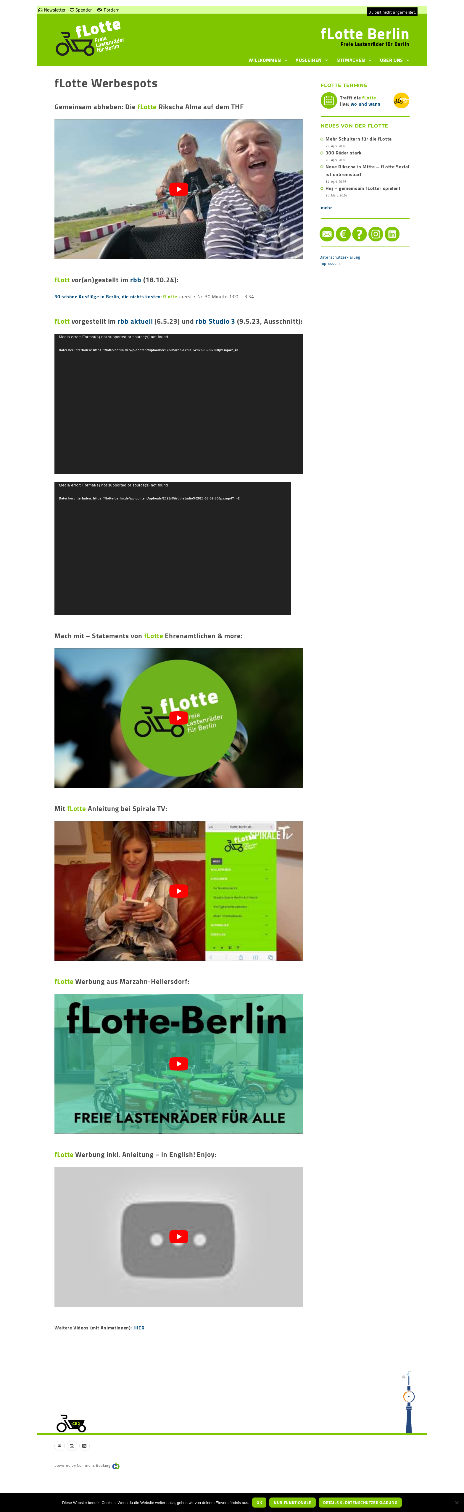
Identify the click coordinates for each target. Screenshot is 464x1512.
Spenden (84, 10)
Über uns (391, 60)
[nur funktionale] (457, 1502)
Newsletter (55, 10)
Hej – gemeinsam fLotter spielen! (363, 188)
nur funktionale (292, 1502)
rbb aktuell (135, 321)
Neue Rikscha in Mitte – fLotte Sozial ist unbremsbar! (367, 170)
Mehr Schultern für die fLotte (359, 138)
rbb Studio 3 (215, 321)
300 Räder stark (344, 152)
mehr (326, 207)
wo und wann (366, 103)
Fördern (112, 10)
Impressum (330, 263)
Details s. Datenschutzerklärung (360, 1502)
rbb (135, 279)
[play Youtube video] (178, 189)
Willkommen (265, 60)
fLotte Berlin (365, 33)
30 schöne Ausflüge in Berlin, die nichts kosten (107, 296)
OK (259, 1502)
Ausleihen (309, 60)
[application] (178, 404)
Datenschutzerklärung (340, 257)
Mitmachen (350, 60)
